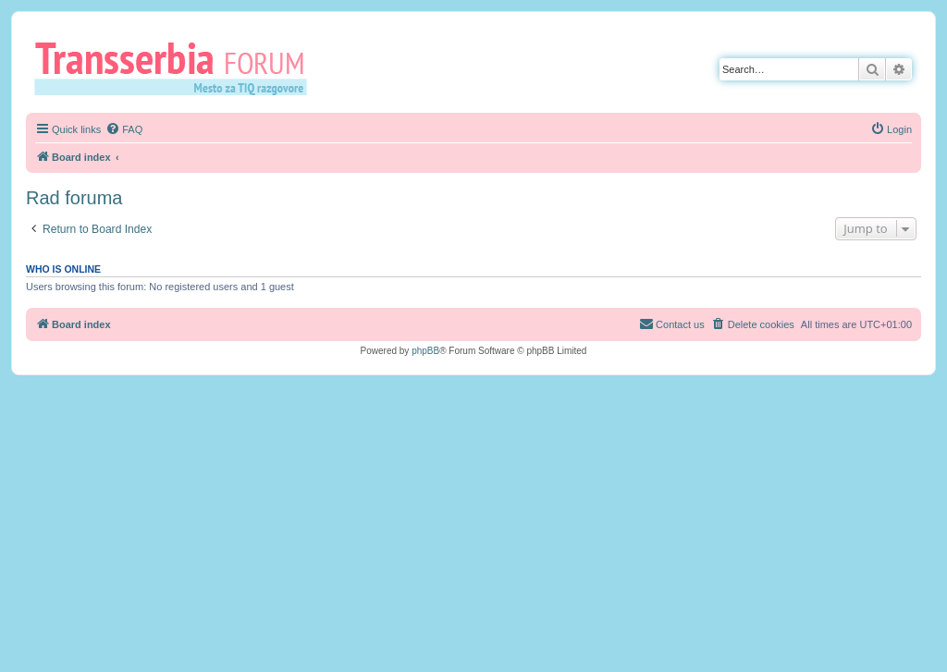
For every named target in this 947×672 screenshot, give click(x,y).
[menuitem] (123, 129)
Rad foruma (74, 198)
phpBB (425, 351)
